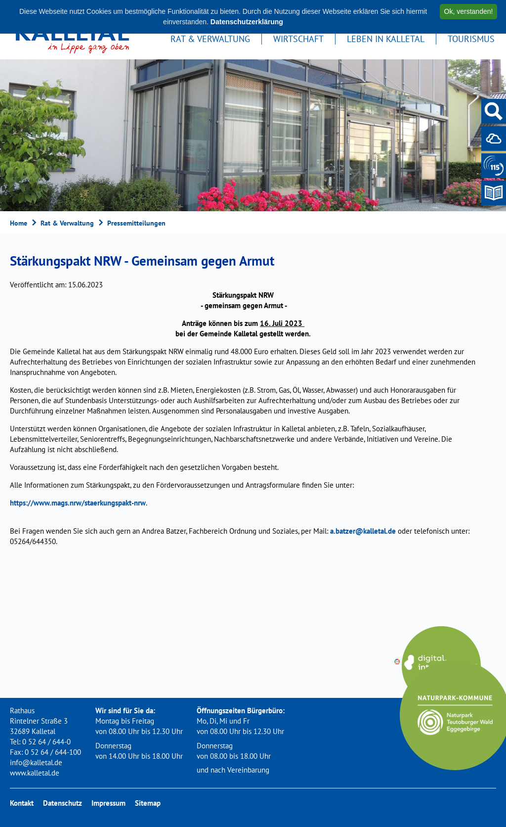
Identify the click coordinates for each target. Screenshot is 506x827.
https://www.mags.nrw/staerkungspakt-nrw (78, 502)
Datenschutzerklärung (247, 22)
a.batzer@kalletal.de (363, 531)
